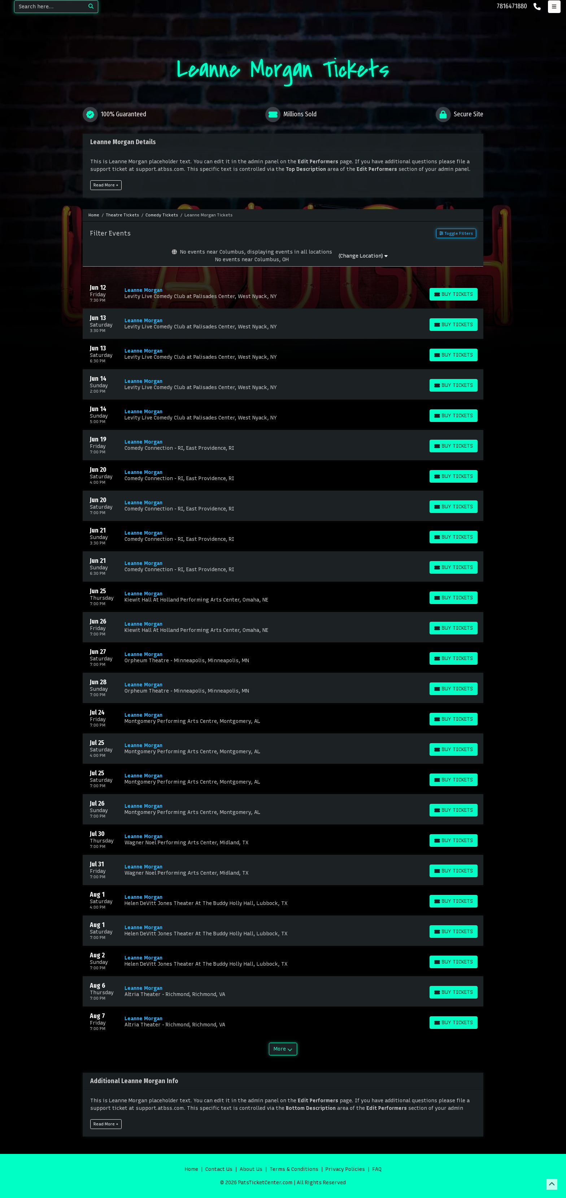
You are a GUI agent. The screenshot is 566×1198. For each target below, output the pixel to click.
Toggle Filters (456, 233)
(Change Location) (363, 256)
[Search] (49, 6)
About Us (251, 1169)
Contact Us (218, 1169)
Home (191, 1169)
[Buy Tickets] (454, 294)
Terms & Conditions (294, 1169)
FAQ (377, 1169)
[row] (283, 293)
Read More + (105, 185)
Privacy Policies (345, 1169)
